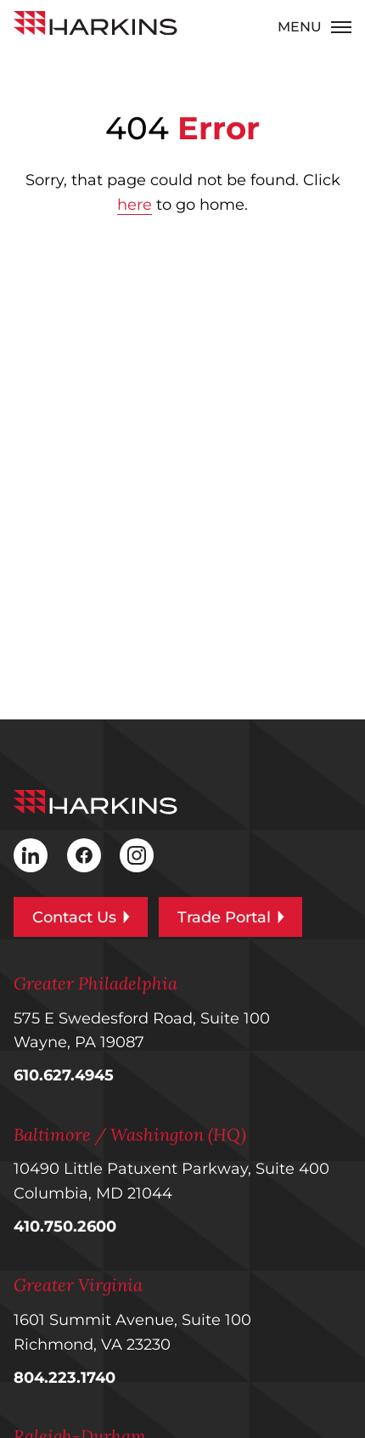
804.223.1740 (64, 1377)
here (134, 204)
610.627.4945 (64, 1075)
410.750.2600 (65, 1226)
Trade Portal (230, 917)
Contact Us (81, 917)
